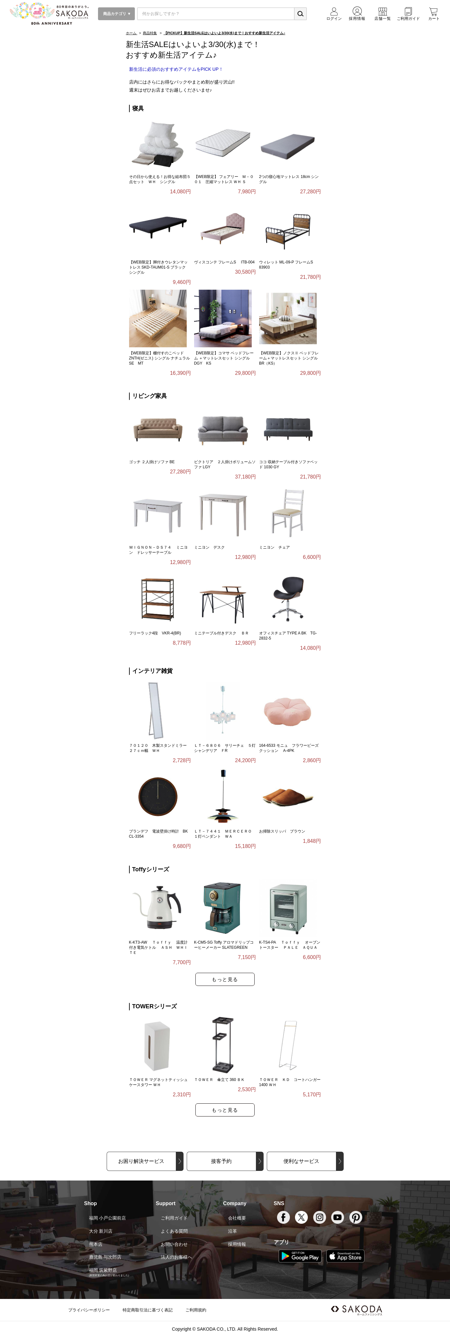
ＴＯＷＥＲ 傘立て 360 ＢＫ (219, 1079)
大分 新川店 (101, 1231)
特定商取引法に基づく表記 (148, 1310)
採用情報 (237, 1244)
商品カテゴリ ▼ (116, 14)
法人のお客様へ (176, 1257)
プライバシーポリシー (89, 1310)
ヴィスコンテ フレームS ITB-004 (224, 262)
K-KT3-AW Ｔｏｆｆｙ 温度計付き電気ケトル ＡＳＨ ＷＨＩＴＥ (158, 947)
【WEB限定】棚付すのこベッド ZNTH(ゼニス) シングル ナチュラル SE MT (159, 358)
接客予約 (221, 1161)
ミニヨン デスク (209, 547)
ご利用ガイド (174, 1218)
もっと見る (225, 979)
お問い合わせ (174, 1244)
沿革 (232, 1231)
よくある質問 (174, 1231)
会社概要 (237, 1218)
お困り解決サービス (141, 1161)
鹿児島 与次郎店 (105, 1257)
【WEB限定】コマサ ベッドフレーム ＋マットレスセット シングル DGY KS (224, 358)
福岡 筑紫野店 (103, 1270)
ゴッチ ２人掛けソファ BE (152, 462)
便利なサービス (301, 1161)
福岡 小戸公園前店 (107, 1218)
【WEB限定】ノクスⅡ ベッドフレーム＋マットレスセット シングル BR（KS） (289, 358)
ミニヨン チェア (274, 547)
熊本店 (95, 1244)
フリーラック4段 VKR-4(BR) (155, 633)
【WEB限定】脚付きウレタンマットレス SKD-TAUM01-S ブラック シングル (159, 267)
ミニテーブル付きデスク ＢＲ (221, 633)
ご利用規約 (195, 1310)
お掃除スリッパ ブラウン (282, 831)
